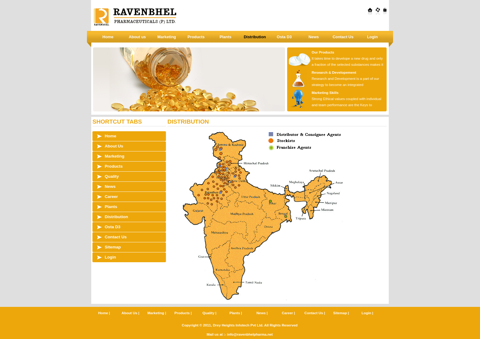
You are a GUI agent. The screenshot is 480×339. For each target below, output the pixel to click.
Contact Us (342, 37)
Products (196, 37)
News (314, 37)
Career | (288, 313)
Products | (183, 313)
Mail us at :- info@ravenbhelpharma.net (240, 334)
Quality (112, 176)
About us (137, 37)
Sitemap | (341, 313)
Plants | (235, 313)
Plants (225, 37)
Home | (104, 313)
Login (372, 37)
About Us (114, 146)
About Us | (130, 313)
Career (111, 196)
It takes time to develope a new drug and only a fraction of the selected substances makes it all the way (335, 65)
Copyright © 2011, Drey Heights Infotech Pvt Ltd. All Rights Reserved (240, 325)
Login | (367, 313)
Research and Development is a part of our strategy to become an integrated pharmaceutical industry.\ (333, 85)
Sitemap (113, 247)
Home (108, 37)
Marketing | (157, 313)
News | (262, 313)
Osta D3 (284, 37)
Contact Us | (314, 313)
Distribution (255, 37)
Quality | (209, 313)
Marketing (166, 37)
